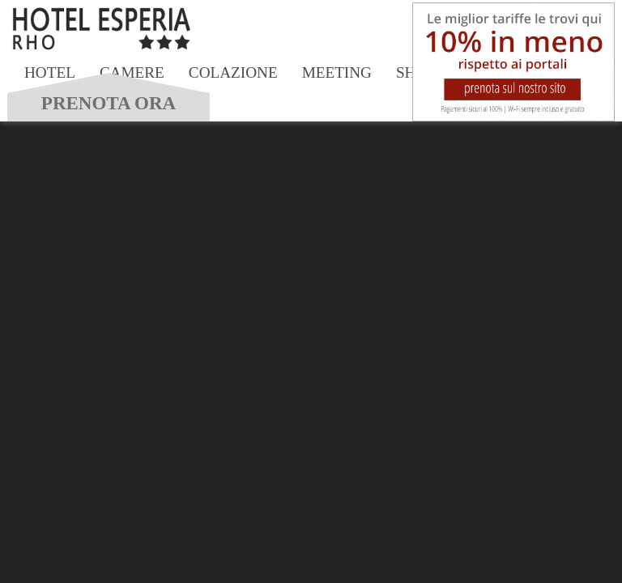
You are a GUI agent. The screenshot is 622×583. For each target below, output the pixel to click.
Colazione (233, 72)
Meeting (337, 72)
